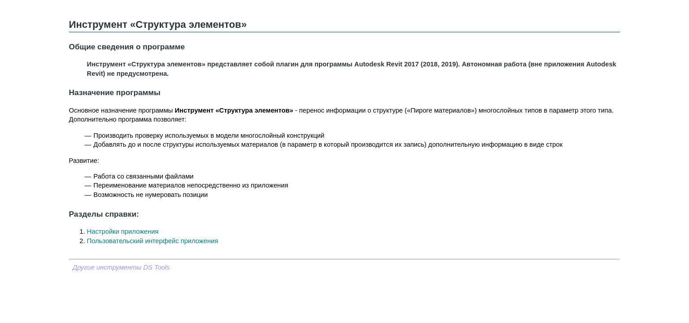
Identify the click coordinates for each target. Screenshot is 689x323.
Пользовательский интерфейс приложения (152, 240)
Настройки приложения (123, 231)
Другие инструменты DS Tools (121, 267)
